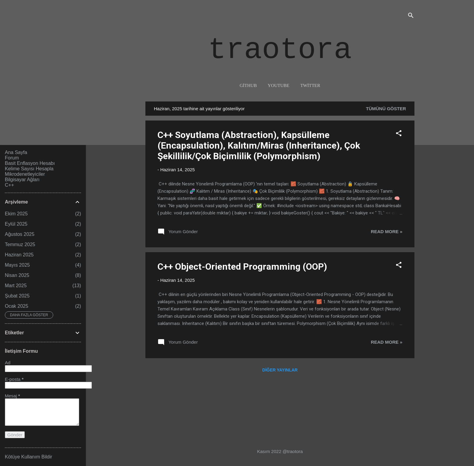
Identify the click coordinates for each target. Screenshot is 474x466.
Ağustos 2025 (19, 234)
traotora (280, 50)
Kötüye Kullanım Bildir (28, 456)
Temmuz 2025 (20, 244)
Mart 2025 (16, 285)
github (248, 85)
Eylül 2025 (16, 224)
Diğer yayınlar (280, 370)
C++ (9, 185)
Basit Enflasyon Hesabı (30, 163)
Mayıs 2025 (17, 265)
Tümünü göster (386, 108)
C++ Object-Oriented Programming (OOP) (242, 266)
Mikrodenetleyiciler (25, 174)
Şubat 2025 (17, 295)
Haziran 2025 (19, 254)
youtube (279, 85)
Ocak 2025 (16, 306)
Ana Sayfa (16, 152)
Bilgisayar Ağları (22, 179)
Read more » (386, 231)
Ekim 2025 (16, 213)
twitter (310, 85)
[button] (398, 134)
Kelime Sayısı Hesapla (29, 168)
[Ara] (410, 16)
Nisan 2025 (17, 275)
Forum (12, 157)
